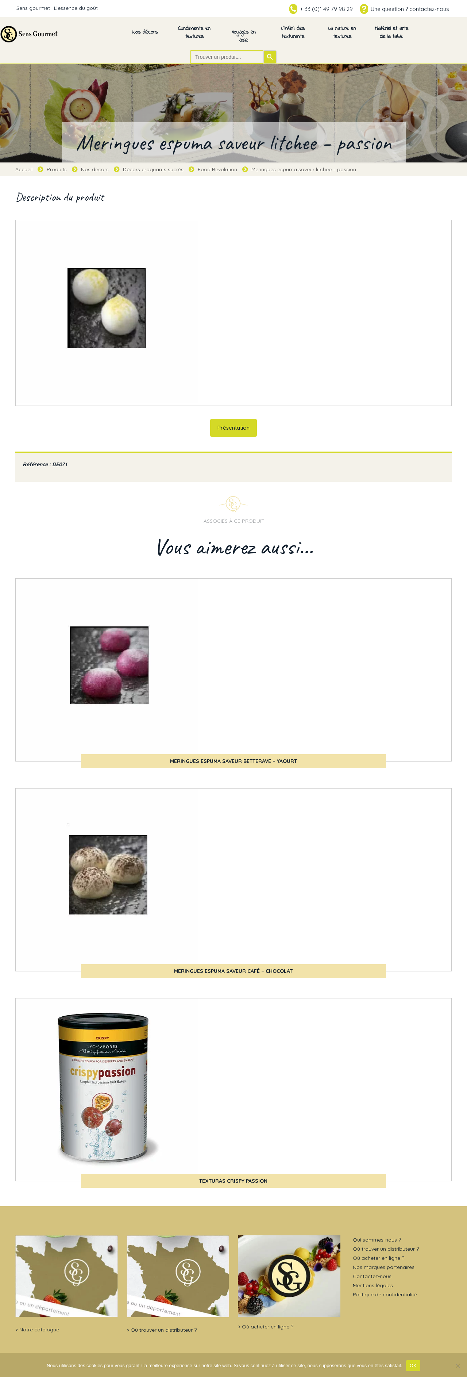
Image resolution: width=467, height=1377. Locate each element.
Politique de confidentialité (385, 1294)
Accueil (23, 169)
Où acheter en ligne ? (267, 1326)
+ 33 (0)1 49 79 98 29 (326, 8)
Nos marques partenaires (383, 1267)
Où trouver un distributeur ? (164, 1330)
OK (413, 1365)
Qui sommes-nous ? (377, 1239)
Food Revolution (217, 169)
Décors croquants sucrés (153, 169)
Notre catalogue (39, 1329)
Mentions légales (373, 1285)
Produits (57, 169)
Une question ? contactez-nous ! (411, 8)
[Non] (458, 1365)
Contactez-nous (372, 1276)
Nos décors (95, 169)
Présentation (233, 427)
